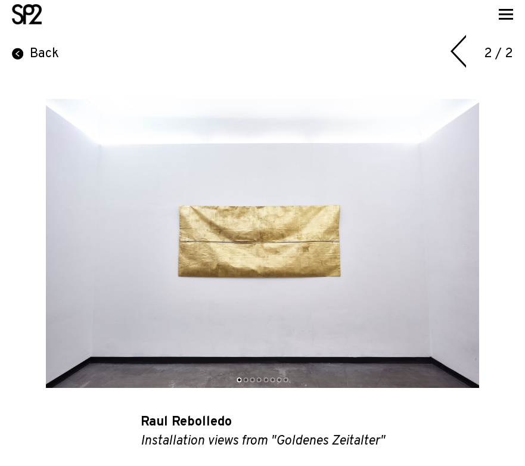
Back (35, 54)
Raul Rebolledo (186, 422)
